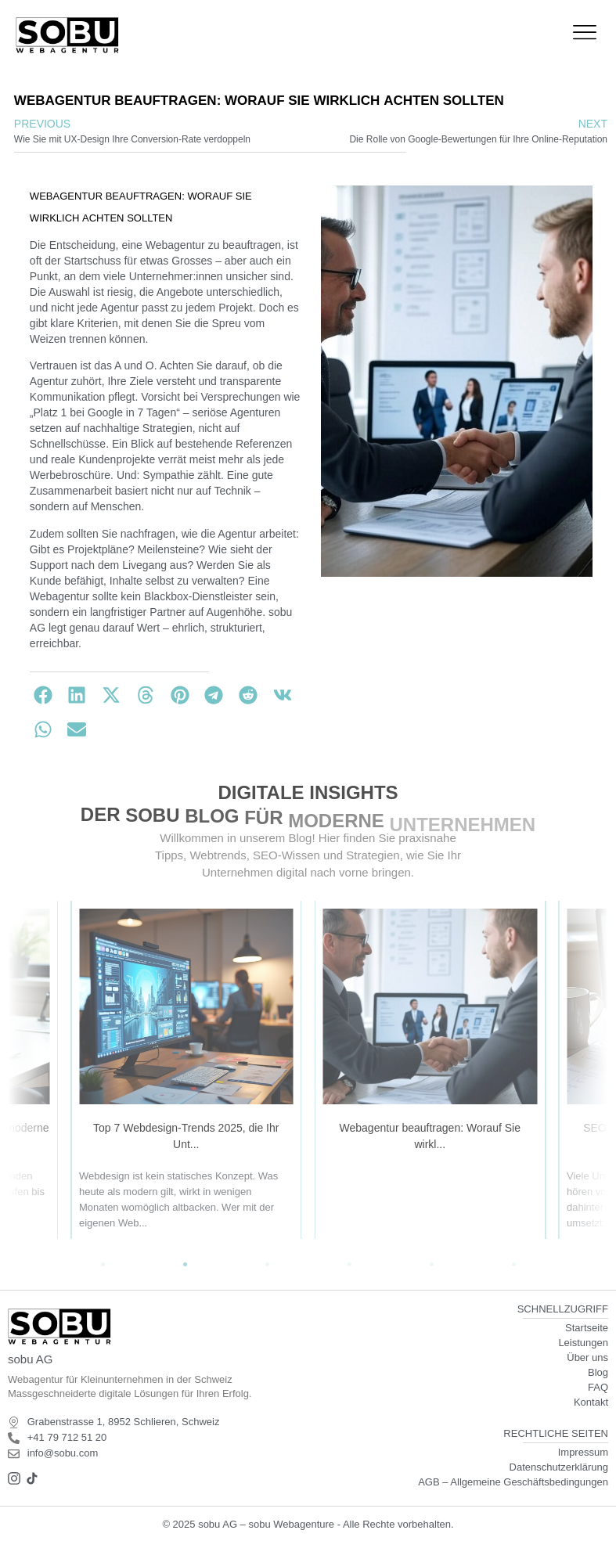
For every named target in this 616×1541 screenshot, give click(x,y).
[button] (43, 695)
